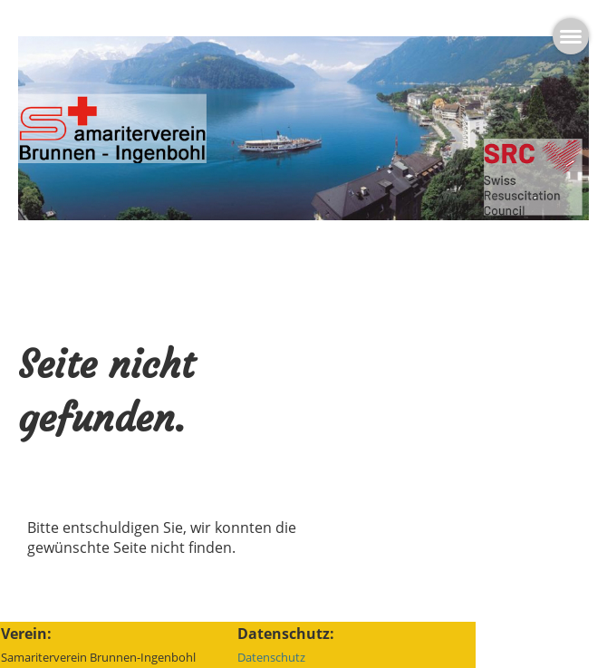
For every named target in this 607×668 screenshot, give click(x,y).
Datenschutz (271, 657)
